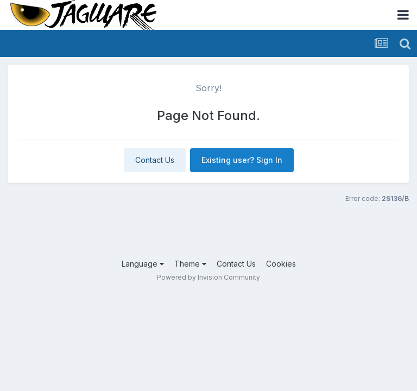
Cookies (281, 263)
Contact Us (154, 160)
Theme (190, 263)
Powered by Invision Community (208, 277)
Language (143, 263)
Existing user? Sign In (241, 160)
